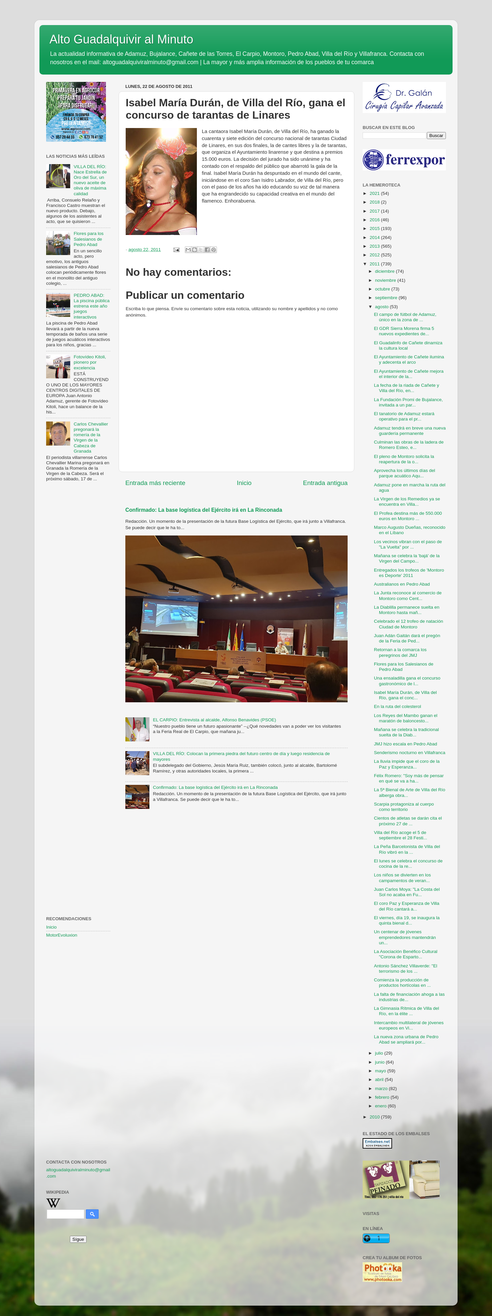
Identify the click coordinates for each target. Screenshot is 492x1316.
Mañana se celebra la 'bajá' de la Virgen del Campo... (407, 558)
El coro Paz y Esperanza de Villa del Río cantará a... (407, 906)
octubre (383, 288)
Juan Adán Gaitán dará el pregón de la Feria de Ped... (407, 638)
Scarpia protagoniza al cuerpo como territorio (404, 807)
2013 (375, 246)
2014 (375, 237)
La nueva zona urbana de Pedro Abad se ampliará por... (406, 1039)
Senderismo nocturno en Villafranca (410, 752)
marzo (382, 1088)
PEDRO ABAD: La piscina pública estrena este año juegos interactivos (91, 306)
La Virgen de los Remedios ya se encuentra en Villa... (407, 501)
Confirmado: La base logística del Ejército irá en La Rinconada (203, 510)
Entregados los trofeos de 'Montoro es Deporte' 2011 (409, 573)
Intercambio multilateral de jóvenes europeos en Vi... (409, 1025)
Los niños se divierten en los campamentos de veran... (402, 877)
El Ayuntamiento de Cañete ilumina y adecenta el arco (409, 359)
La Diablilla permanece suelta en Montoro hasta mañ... (407, 610)
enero (381, 1105)
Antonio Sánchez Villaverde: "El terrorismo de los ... (405, 968)
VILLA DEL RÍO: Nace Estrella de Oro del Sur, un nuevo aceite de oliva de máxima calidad (90, 180)
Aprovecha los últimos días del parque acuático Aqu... (404, 473)
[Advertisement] (78, 595)
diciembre (385, 271)
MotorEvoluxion (61, 935)
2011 (375, 263)
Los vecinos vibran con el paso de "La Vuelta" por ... (408, 544)
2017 (375, 211)
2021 (375, 193)
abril (380, 1079)
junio (380, 1062)
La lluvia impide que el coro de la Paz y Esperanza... (407, 764)
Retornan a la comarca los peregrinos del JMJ (400, 652)
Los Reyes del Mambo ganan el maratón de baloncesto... (406, 718)
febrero (383, 1097)
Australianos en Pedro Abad (402, 584)
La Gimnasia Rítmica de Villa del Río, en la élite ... (406, 1011)
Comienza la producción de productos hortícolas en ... (402, 982)
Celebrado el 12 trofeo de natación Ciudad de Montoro (408, 624)
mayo (381, 1070)
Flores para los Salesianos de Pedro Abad (88, 239)
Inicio (244, 482)
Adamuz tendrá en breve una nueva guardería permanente (410, 431)
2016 (375, 219)
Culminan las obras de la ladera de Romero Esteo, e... (409, 445)
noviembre (386, 280)
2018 (375, 202)
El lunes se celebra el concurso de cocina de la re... (408, 863)
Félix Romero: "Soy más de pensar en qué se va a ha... (409, 778)
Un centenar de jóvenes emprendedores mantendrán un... (405, 937)
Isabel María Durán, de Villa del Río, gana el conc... (405, 695)
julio (379, 1053)
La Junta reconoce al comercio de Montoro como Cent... (408, 595)
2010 (375, 1116)
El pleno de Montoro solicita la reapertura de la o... (404, 459)
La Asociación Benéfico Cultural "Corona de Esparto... (406, 954)
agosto (382, 306)
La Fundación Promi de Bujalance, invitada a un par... (408, 402)
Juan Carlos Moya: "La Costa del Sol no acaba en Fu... (407, 892)
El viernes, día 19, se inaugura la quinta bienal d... (407, 920)
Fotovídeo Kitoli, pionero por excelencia (90, 362)
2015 (375, 228)
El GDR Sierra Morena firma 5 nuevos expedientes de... (404, 331)
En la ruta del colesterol (397, 706)
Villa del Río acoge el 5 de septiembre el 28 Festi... (400, 835)
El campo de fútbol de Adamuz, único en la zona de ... (405, 317)
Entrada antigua (325, 482)
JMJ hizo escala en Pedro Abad (405, 743)
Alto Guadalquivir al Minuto (121, 39)
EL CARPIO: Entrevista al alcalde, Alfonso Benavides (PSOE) (214, 719)
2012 (375, 254)
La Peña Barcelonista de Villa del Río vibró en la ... (407, 849)
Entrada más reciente (155, 482)
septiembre (387, 297)
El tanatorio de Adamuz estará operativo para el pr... (404, 416)
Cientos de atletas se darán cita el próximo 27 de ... (408, 821)
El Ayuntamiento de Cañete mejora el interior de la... (409, 374)
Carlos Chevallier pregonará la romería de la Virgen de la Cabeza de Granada (91, 438)
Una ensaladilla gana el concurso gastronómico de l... (407, 681)
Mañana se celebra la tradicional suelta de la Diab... (406, 732)
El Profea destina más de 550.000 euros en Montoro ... (408, 516)
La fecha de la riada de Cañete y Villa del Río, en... (406, 388)
